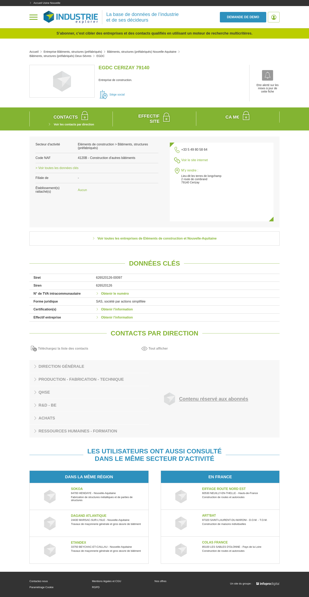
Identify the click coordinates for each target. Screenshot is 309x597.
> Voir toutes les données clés (56, 168)
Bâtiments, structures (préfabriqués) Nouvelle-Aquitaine (141, 51)
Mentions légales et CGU (106, 581)
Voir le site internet (194, 160)
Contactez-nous (38, 581)
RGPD (96, 587)
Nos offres (160, 581)
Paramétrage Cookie (41, 587)
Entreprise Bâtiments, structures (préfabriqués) (73, 51)
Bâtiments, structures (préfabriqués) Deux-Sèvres (60, 56)
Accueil (34, 51)
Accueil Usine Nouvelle (44, 2)
